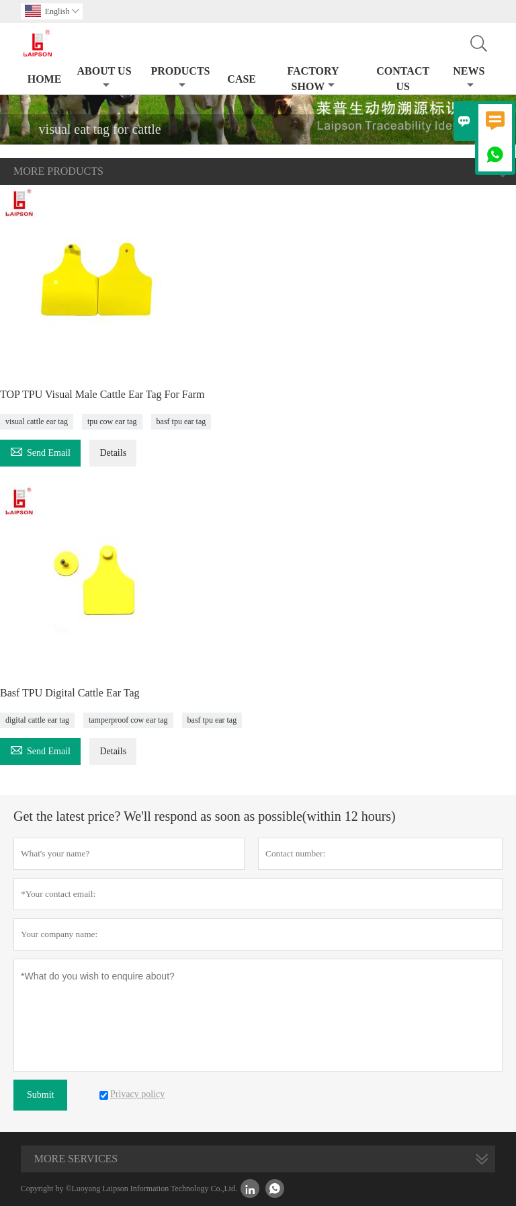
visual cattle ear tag (36, 421)
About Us (104, 77)
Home (45, 79)
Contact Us (402, 78)
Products (180, 77)
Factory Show (313, 78)
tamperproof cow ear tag (128, 720)
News (468, 77)
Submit (40, 1095)
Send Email (40, 451)
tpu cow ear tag (112, 421)
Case (241, 79)
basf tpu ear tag (181, 421)
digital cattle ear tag (37, 720)
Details (112, 453)
